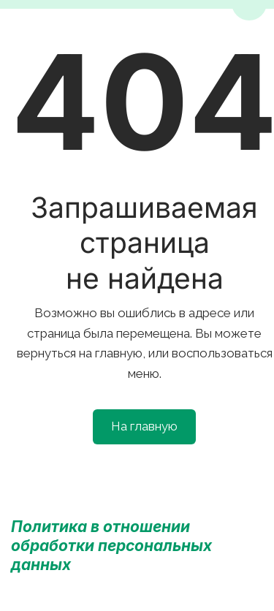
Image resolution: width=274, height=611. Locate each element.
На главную (144, 426)
